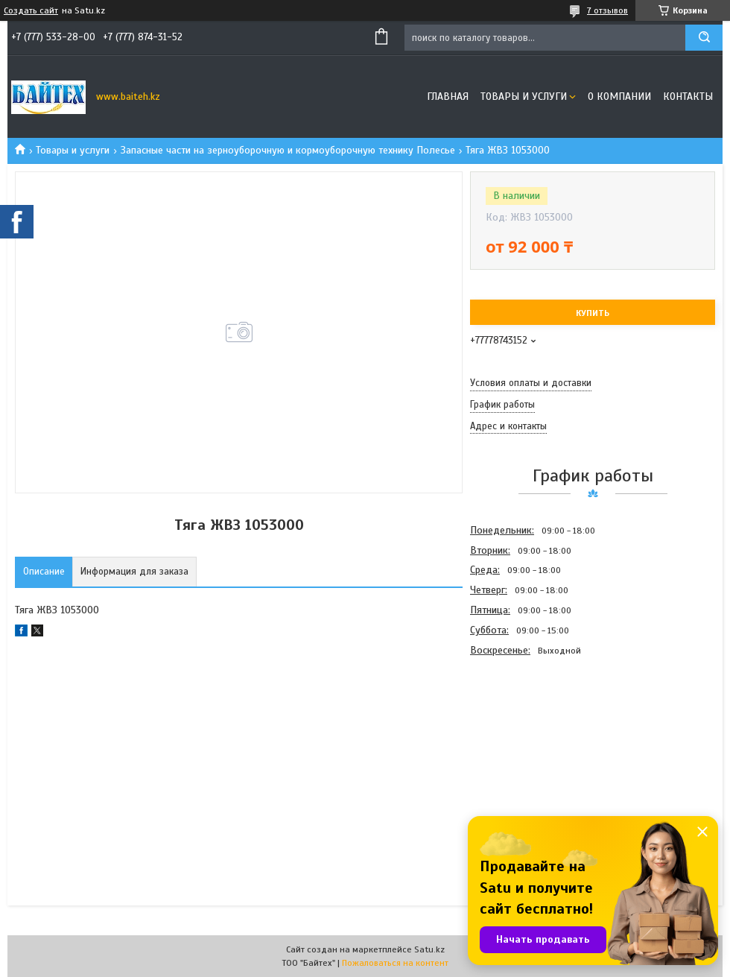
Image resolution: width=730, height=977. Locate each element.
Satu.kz (429, 949)
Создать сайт (31, 10)
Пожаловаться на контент (395, 963)
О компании (619, 96)
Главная (448, 96)
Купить (592, 313)
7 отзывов (607, 10)
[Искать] (704, 38)
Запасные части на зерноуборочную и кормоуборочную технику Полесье (288, 150)
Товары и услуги (523, 96)
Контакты (688, 96)
